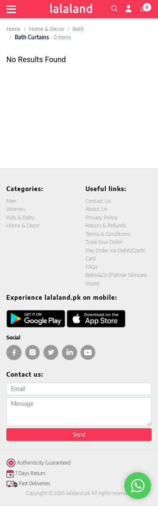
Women (15, 208)
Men (11, 200)
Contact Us (98, 200)
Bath (78, 28)
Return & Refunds (106, 225)
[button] (114, 8)
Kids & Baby (20, 217)
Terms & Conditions (108, 233)
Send (79, 434)
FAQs (92, 266)
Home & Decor (46, 28)
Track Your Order (104, 241)
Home (13, 28)
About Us (96, 208)
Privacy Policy (102, 217)
